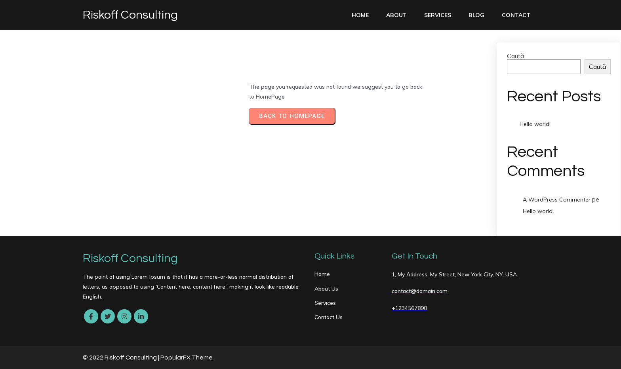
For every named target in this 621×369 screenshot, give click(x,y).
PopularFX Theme (186, 357)
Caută (515, 56)
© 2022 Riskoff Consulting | (121, 357)
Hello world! (535, 123)
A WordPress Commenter (557, 199)
